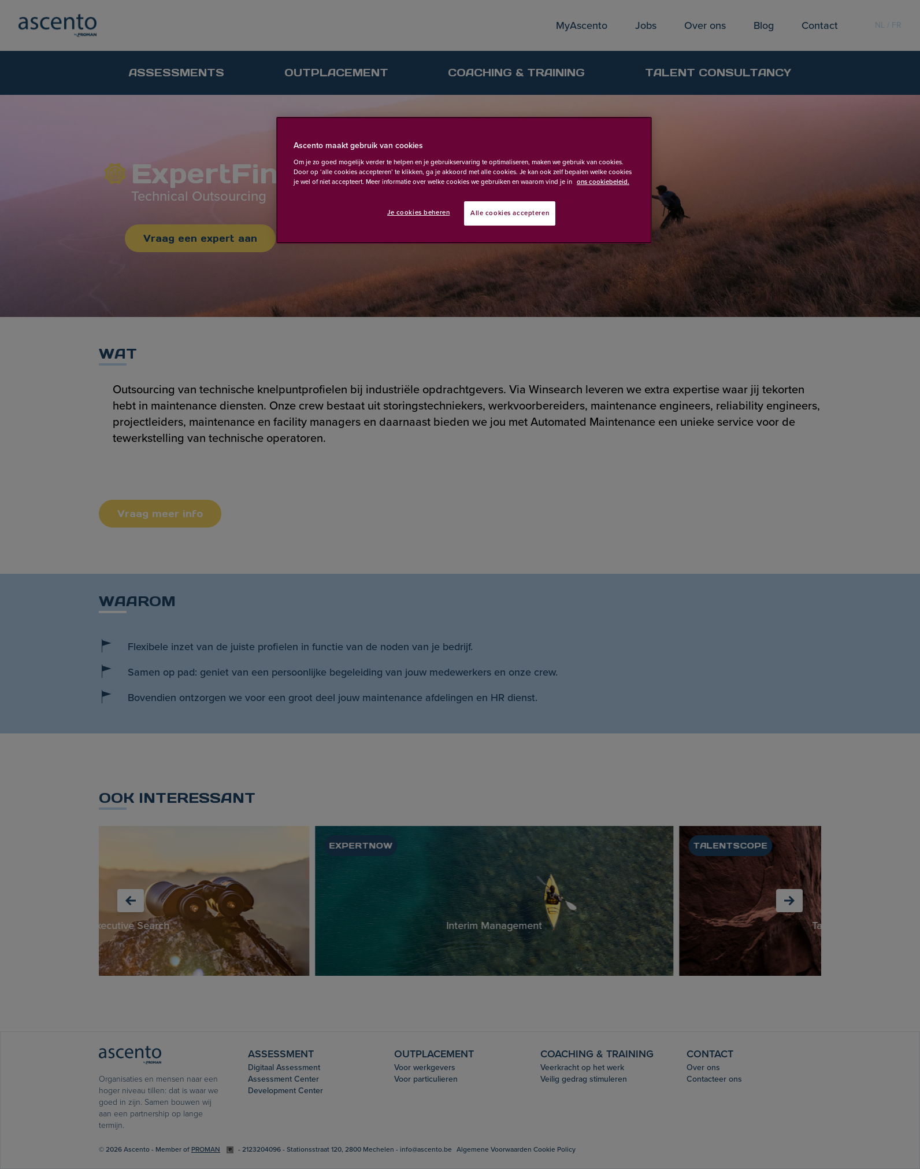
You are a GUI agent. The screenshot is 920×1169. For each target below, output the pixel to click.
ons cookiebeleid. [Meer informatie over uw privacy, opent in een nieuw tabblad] (603, 182)
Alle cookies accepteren (509, 213)
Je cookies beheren (418, 212)
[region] (464, 180)
